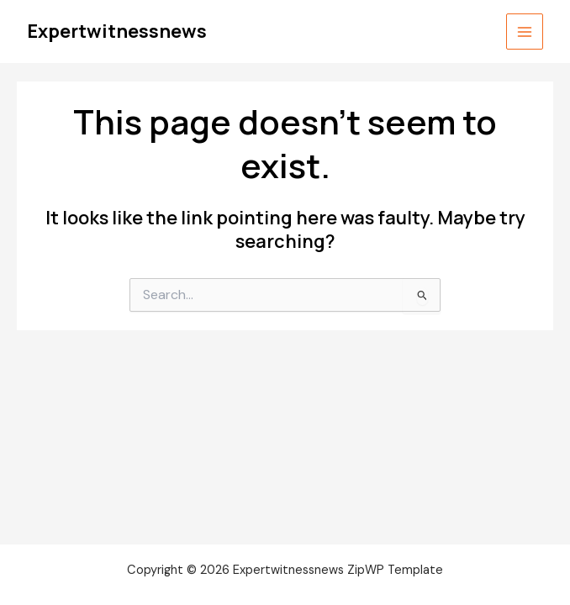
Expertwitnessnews (117, 31)
